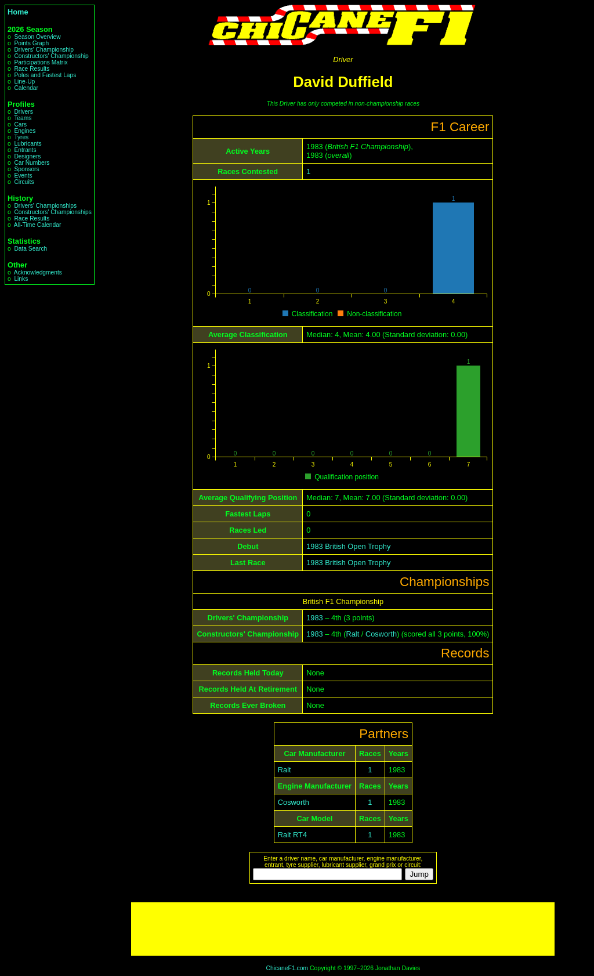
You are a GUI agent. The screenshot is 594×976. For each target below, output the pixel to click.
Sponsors (26, 169)
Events (23, 175)
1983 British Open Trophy (348, 546)
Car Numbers (31, 163)
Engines (24, 131)
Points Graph (31, 43)
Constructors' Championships (52, 212)
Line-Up (24, 81)
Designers (27, 156)
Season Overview (37, 37)
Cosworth (381, 634)
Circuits (24, 182)
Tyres (21, 137)
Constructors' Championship (51, 56)
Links (21, 279)
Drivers (23, 112)
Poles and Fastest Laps (45, 75)
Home (18, 12)
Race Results (31, 69)
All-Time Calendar (37, 225)
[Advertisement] (343, 929)
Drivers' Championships (45, 206)
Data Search (30, 248)
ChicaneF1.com (287, 968)
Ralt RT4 (292, 834)
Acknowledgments (38, 272)
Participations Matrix (40, 62)
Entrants (25, 150)
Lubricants (27, 143)
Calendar (26, 88)
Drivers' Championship (44, 49)
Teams (22, 118)
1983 (314, 617)
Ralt (353, 634)
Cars (20, 124)
